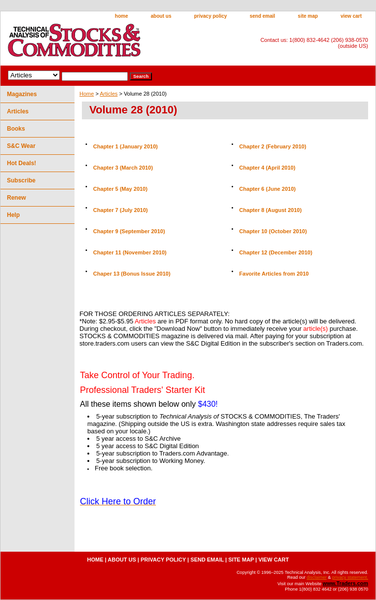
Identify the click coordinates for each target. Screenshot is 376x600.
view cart (351, 16)
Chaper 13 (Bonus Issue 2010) (132, 274)
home (121, 16)
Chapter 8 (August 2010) (270, 210)
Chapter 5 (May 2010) (120, 189)
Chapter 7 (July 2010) (120, 210)
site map (308, 16)
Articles (108, 94)
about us (161, 16)
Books (16, 128)
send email (262, 16)
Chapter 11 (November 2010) (130, 252)
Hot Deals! (21, 163)
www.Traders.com (345, 583)
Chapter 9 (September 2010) (129, 231)
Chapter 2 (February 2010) (272, 146)
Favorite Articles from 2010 (274, 274)
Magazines (22, 94)
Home (86, 94)
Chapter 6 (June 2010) (267, 189)
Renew (16, 197)
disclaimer (316, 577)
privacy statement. (350, 577)
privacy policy (210, 16)
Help (13, 215)
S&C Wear (21, 145)
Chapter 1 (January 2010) (125, 146)
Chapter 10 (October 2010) (273, 231)
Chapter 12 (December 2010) (275, 252)
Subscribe (21, 180)
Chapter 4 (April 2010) (267, 168)
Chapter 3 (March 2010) (123, 168)
